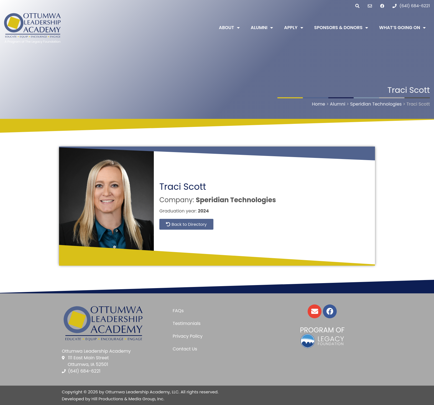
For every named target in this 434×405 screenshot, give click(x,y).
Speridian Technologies (236, 199)
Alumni (262, 28)
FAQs (178, 310)
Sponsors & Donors (341, 28)
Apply (293, 28)
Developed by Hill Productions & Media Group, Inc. (113, 399)
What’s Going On (402, 28)
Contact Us (185, 349)
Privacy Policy (188, 336)
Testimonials (187, 323)
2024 (203, 211)
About (229, 28)
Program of (322, 330)
